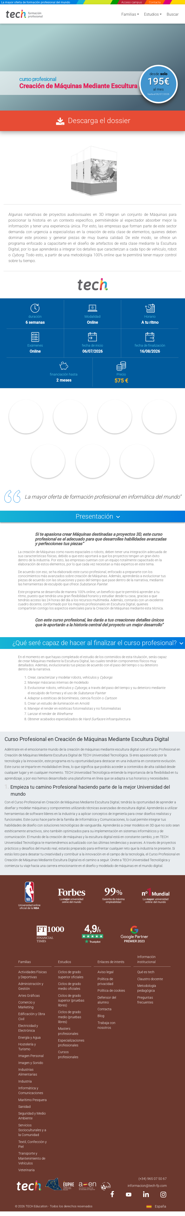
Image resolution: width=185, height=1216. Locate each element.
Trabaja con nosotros (106, 1034)
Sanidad (24, 1118)
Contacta (154, 2)
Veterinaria (26, 1184)
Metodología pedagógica (146, 996)
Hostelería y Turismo (27, 1056)
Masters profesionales (68, 1041)
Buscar (172, 15)
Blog (101, 1025)
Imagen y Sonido (30, 1073)
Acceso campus (131, 2)
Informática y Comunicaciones (30, 1101)
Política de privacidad (105, 989)
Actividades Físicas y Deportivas (32, 982)
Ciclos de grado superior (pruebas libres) (71, 1009)
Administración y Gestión (30, 994)
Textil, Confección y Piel (32, 1157)
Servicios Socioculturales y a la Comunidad (32, 1143)
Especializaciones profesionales (71, 1053)
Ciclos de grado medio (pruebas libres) (69, 1026)
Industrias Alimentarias (27, 1082)
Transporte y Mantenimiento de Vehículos (31, 1172)
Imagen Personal (31, 1066)
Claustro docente (150, 987)
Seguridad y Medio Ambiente (32, 1127)
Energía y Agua (29, 1047)
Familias (128, 15)
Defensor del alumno (107, 1008)
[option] (92, 57)
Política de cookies (111, 999)
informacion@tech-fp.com (147, 1200)
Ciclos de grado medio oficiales (69, 994)
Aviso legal (105, 980)
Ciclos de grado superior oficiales (70, 982)
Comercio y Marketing (26, 1013)
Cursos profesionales (68, 1065)
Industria (25, 1092)
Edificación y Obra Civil (31, 1025)
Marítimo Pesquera (32, 1111)
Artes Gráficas (29, 1004)
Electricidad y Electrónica (28, 1037)
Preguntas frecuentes (145, 1008)
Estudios (151, 15)
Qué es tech (145, 980)
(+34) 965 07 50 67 (153, 1193)
